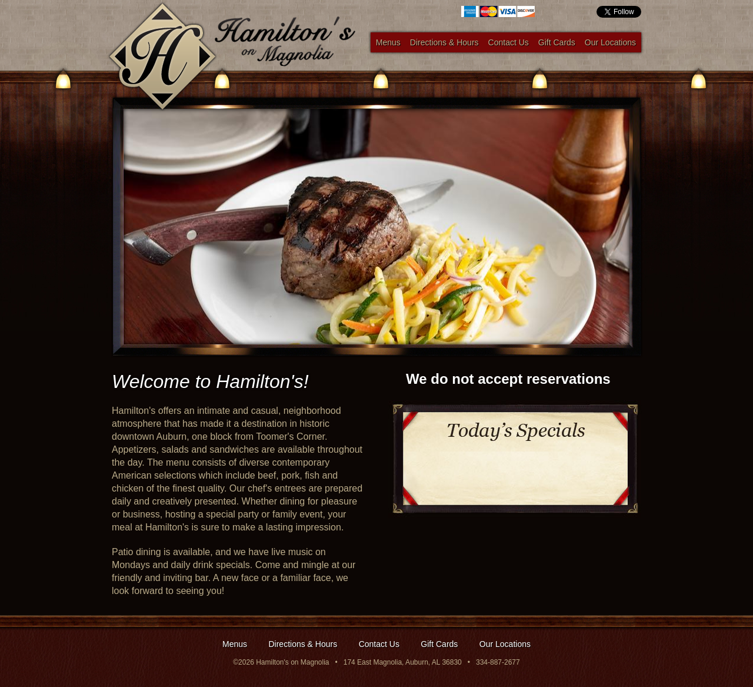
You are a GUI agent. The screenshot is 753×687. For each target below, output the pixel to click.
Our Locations (610, 42)
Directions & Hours (444, 42)
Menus (388, 42)
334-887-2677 (498, 662)
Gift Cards (556, 42)
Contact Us (508, 42)
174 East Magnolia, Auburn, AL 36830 (403, 662)
